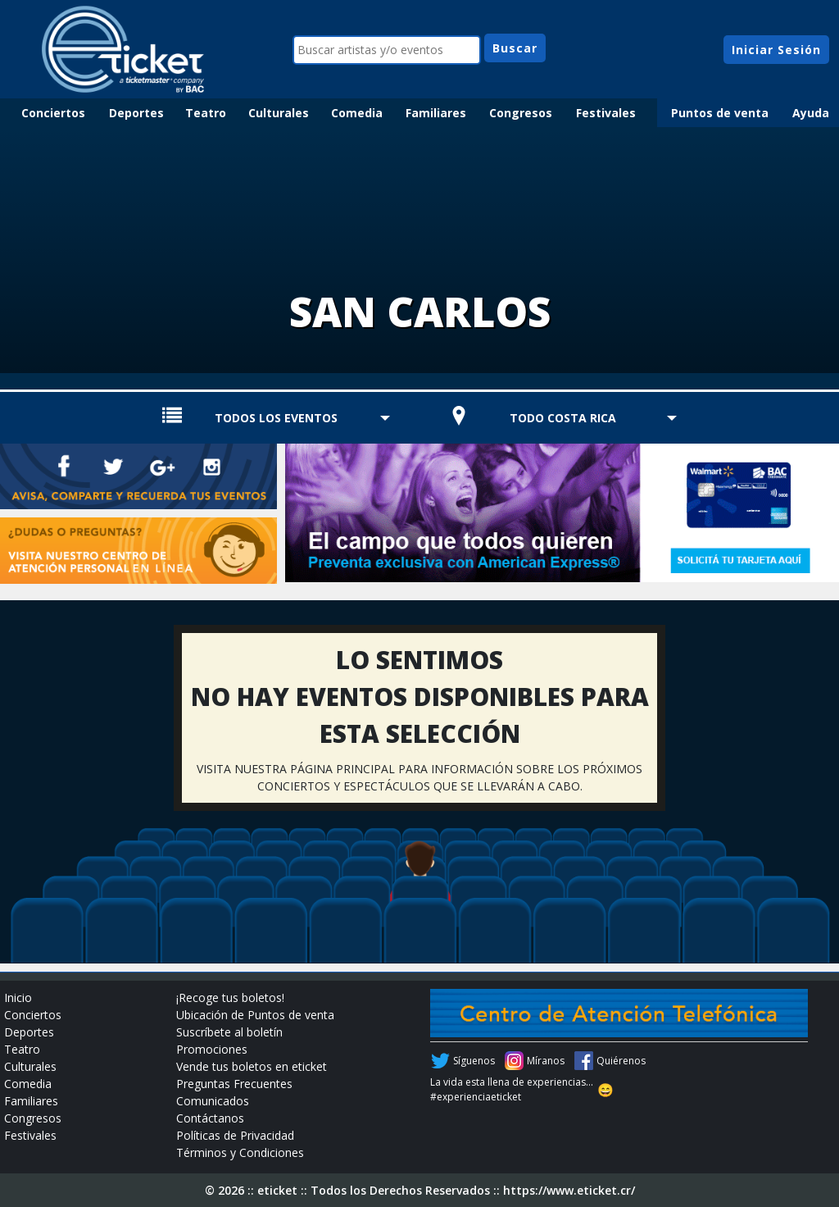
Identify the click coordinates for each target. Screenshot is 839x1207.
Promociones (211, 1049)
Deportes (136, 113)
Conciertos (53, 113)
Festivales (606, 113)
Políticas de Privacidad (235, 1135)
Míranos (546, 1061)
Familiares (436, 113)
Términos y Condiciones (240, 1152)
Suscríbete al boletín (229, 1032)
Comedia (357, 113)
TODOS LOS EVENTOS (276, 418)
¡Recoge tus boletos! (230, 997)
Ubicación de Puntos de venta (255, 1015)
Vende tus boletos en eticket (251, 1066)
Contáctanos (210, 1118)
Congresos (520, 113)
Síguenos (474, 1061)
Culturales (278, 113)
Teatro (205, 113)
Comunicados (212, 1101)
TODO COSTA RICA (563, 418)
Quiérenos (621, 1061)
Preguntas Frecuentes (234, 1083)
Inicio (18, 997)
